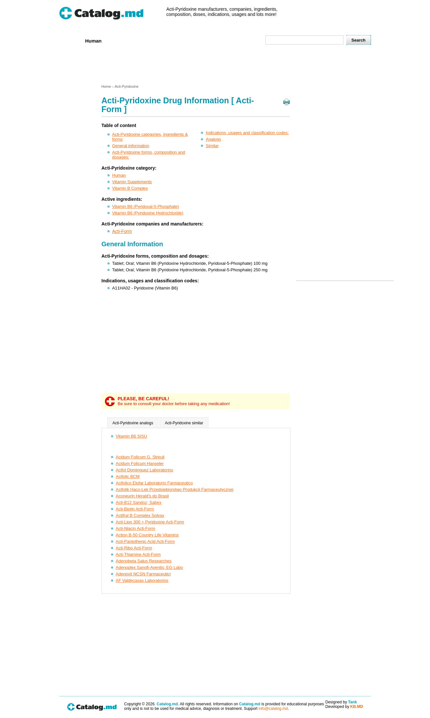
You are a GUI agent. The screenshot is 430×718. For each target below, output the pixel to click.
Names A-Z (220, 40)
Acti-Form (122, 231)
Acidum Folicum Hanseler (140, 463)
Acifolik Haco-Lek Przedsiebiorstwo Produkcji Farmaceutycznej (175, 489)
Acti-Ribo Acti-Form (134, 547)
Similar (212, 145)
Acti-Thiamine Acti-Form (138, 554)
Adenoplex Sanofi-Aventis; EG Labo (149, 567)
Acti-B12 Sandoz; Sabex (139, 502)
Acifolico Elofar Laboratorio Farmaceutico (154, 483)
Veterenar (121, 40)
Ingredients (187, 40)
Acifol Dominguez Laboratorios (144, 470)
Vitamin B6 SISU (131, 436)
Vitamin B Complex (130, 188)
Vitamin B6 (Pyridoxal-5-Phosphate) (145, 206)
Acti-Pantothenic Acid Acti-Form (145, 541)
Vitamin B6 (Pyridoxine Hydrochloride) (147, 213)
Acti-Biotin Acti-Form (135, 508)
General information (130, 145)
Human (93, 41)
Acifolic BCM (128, 476)
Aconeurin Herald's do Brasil (142, 496)
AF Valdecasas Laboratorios (142, 580)
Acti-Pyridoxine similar (184, 423)
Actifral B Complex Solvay (140, 515)
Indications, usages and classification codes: (247, 132)
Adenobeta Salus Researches (144, 560)
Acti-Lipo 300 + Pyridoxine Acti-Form (150, 521)
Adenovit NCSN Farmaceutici (143, 573)
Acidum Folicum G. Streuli (140, 457)
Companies (153, 40)
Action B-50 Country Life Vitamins (147, 534)
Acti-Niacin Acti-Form (135, 528)
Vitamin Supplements (132, 181)
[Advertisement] (215, 66)
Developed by (344, 706)
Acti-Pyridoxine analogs (133, 423)
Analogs (213, 139)
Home (70, 40)
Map (246, 40)
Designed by (341, 702)
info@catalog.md (273, 708)
